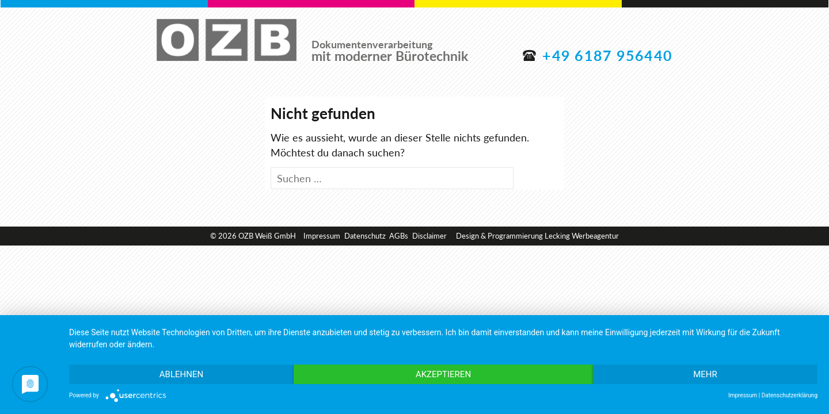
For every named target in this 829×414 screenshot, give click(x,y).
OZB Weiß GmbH (226, 41)
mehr (705, 374)
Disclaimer (429, 235)
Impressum (321, 235)
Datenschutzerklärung (789, 395)
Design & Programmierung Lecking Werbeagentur (537, 235)
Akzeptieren (443, 374)
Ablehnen (181, 374)
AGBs (398, 235)
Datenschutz (365, 235)
